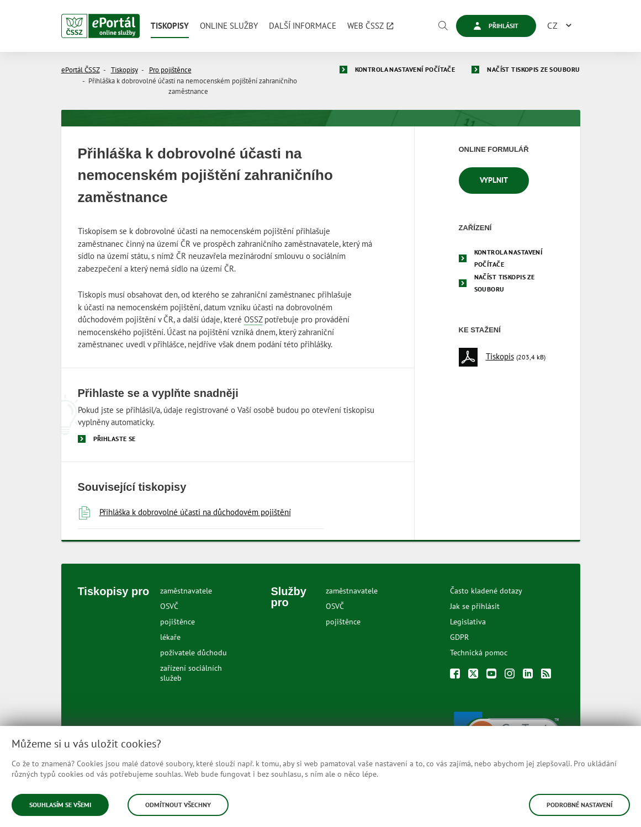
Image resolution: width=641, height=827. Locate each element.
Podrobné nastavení (579, 805)
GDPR (459, 637)
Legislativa (468, 622)
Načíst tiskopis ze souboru (533, 69)
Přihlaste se (114, 438)
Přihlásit (496, 26)
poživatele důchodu (193, 653)
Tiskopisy (124, 70)
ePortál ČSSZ (80, 70)
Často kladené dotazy (486, 591)
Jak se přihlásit (475, 606)
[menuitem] (169, 26)
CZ (552, 25)
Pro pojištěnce (170, 70)
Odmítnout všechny (178, 805)
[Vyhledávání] (443, 26)
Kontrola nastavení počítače (405, 69)
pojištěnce (177, 622)
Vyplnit (494, 180)
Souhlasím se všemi (60, 805)
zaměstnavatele (186, 591)
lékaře (170, 637)
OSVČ (169, 606)
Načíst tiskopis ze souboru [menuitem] (504, 283)
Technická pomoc (478, 653)
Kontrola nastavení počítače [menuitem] (508, 258)
